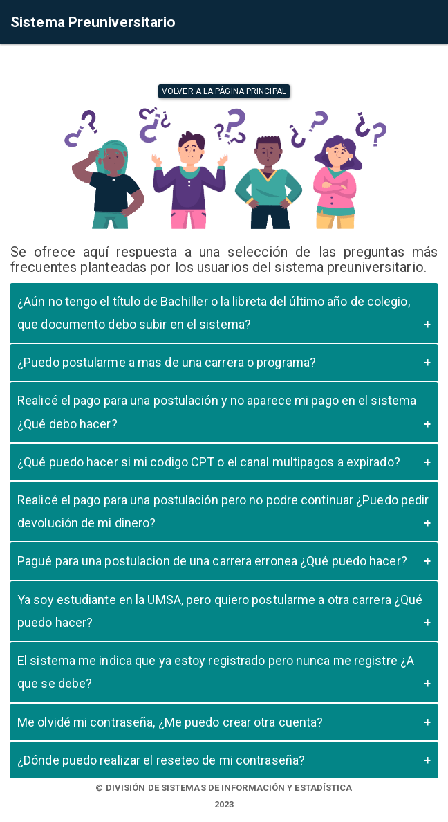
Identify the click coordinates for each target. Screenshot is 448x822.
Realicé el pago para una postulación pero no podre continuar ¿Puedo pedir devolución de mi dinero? (223, 511)
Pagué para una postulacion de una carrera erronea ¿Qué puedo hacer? (212, 561)
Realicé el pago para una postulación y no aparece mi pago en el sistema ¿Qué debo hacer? (216, 411)
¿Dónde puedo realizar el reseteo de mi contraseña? (161, 760)
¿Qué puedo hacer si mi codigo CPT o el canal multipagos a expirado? (208, 462)
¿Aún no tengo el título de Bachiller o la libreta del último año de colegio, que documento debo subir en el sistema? (213, 312)
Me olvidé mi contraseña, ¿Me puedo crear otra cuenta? (170, 722)
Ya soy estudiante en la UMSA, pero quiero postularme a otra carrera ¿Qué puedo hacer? (219, 611)
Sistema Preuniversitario (93, 22)
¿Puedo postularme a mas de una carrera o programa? (166, 362)
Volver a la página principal (224, 91)
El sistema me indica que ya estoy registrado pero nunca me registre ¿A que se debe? (215, 672)
